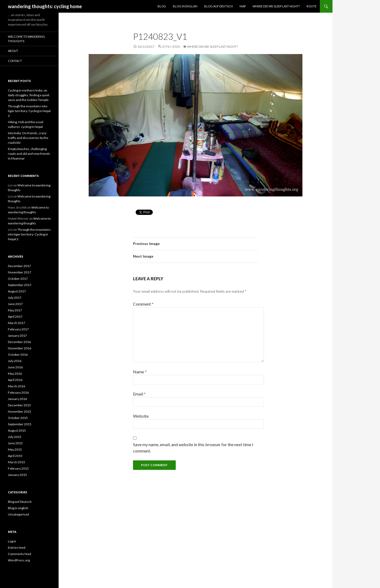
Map (243, 6)
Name (140, 371)
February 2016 (18, 392)
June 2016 (15, 367)
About (13, 50)
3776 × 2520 (171, 47)
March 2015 (16, 462)
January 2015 (17, 475)
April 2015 (15, 456)
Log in (12, 541)
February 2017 (18, 329)
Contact (15, 60)
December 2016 (19, 342)
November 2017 (19, 272)
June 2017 (15, 304)
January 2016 (17, 399)
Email (139, 393)
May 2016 (15, 373)
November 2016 (19, 348)
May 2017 (15, 310)
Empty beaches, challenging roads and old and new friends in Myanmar (29, 153)
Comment (143, 303)
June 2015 (15, 443)
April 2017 (15, 317)
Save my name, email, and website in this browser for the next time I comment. (193, 447)
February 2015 (18, 468)
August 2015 (17, 430)
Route (311, 6)
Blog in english (18, 508)
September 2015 (19, 424)
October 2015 (18, 418)
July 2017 (14, 298)
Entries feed (16, 548)
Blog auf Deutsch (218, 6)
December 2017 (19, 266)
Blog (162, 6)
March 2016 (16, 386)
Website (141, 415)
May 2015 (15, 449)
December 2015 (19, 405)
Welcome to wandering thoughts (26, 39)
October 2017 (18, 279)
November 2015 (19, 411)
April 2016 (15, 380)
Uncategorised (18, 514)
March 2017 (16, 323)
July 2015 (14, 437)
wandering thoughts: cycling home (45, 6)
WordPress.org (19, 560)
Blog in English (185, 6)
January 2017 (17, 336)
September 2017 (19, 285)
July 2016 (14, 361)
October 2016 (18, 354)
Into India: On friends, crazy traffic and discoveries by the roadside (28, 137)
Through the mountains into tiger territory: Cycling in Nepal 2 (29, 111)
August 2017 (17, 291)
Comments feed (19, 554)
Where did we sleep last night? (276, 6)
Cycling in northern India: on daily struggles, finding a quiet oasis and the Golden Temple (28, 95)
